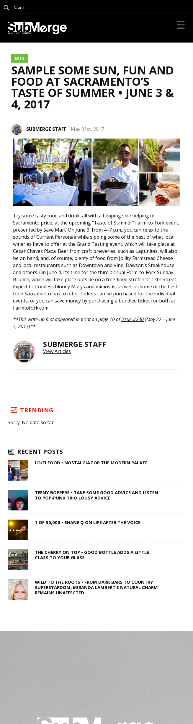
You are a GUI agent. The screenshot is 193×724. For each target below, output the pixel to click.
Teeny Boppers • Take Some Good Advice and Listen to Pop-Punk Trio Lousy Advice (96, 495)
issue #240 (132, 319)
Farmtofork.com (30, 308)
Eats (19, 58)
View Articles (57, 351)
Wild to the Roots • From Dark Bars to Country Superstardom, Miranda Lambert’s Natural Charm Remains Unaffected (96, 587)
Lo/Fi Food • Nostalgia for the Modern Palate (91, 462)
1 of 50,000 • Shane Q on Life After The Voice (87, 522)
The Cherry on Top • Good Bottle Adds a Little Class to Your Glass (92, 554)
